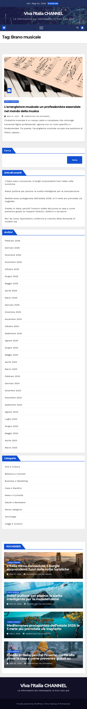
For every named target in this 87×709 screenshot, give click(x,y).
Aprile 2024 (11, 362)
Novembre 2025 (13, 262)
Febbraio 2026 (12, 240)
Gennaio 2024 (12, 383)
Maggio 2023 (11, 433)
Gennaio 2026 (12, 248)
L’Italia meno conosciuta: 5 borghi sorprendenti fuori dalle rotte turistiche (38, 567)
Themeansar (65, 704)
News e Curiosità (11, 101)
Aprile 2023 (11, 440)
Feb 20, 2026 (15, 604)
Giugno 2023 (11, 426)
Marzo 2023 (11, 447)
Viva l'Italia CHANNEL (43, 13)
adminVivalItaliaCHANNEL (36, 116)
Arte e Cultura (12, 466)
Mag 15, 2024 (13, 116)
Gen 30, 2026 (15, 663)
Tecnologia (10, 516)
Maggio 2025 (11, 283)
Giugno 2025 (11, 276)
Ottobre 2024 (12, 326)
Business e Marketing (16, 481)
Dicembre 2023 (13, 390)
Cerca (7, 150)
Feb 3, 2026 (14, 634)
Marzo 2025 (11, 297)
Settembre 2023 (13, 405)
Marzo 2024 (11, 369)
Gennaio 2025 (12, 305)
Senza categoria (13, 509)
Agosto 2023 (11, 412)
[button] (77, 27)
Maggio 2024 (11, 355)
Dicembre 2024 (13, 312)
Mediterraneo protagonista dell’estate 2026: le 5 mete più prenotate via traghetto (43, 627)
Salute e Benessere (15, 502)
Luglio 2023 (11, 419)
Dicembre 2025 (13, 255)
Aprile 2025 (11, 290)
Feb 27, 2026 (15, 574)
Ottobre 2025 (12, 269)
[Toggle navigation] (41, 27)
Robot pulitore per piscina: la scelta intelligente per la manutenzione (42, 191)
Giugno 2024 (11, 347)
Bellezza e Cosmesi (15, 474)
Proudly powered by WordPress (30, 704)
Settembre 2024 (13, 333)
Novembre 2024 (13, 319)
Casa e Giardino (13, 488)
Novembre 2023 (13, 397)
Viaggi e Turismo (13, 524)
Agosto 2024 (11, 340)
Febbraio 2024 (12, 376)
